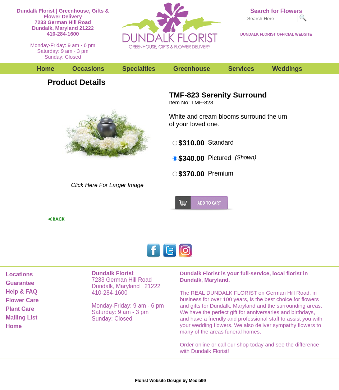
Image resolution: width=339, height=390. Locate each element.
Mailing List (21, 317)
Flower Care (22, 300)
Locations (19, 274)
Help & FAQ (21, 292)
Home (45, 68)
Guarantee (20, 283)
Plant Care (20, 309)
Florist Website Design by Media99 (170, 380)
